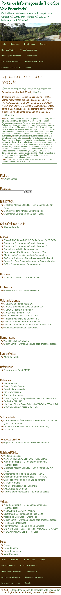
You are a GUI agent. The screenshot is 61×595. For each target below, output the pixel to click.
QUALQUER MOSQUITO (38, 151)
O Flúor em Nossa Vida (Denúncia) (20, 486)
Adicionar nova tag (30, 123)
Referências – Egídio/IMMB (17, 370)
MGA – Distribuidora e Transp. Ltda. (21, 316)
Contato (28, 67)
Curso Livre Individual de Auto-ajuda (21, 249)
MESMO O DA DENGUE (17, 144)
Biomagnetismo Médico (34, 61)
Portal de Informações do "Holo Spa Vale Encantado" (34, 590)
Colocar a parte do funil (11, 125)
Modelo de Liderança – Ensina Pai (20, 517)
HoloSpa (37, 92)
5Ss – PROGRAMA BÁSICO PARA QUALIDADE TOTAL (31, 240)
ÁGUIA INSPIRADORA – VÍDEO (19, 511)
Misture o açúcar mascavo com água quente (20, 146)
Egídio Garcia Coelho (14, 386)
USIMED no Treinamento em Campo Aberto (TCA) (28, 325)
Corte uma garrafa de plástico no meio (38, 125)
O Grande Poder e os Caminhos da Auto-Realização (29, 258)
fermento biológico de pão (40, 138)
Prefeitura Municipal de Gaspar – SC (21, 319)
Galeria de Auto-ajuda (14, 389)
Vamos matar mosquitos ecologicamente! (27, 88)
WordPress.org (11, 554)
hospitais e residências (35, 140)
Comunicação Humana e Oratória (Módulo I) (25, 243)
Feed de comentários (14, 551)
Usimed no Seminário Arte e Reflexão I (22, 322)
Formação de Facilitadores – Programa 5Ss (25, 252)
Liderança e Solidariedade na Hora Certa (23, 514)
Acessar (8, 545)
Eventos (43, 44)
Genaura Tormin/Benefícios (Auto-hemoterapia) (26, 426)
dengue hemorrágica (30, 127)
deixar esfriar (15, 127)
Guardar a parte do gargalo (13, 140)
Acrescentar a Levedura (12, 123)
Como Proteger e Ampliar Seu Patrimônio (23, 211)
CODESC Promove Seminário (18, 310)
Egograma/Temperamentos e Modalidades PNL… (27, 443)
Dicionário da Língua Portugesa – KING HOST (26, 477)
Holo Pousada (29, 44)
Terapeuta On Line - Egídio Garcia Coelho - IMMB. (23, 153)
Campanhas (17, 159)
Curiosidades (28, 159)
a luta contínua (42, 121)
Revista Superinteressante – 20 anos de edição (26, 492)
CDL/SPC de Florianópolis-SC (18, 304)
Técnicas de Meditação (15, 523)
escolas (25, 138)
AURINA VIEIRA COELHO (16, 341)
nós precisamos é (35, 149)
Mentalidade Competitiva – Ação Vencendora (25, 255)
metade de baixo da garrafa (40, 144)
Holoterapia (14, 44)
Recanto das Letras (13, 395)
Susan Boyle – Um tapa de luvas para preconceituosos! (30, 344)
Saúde (12, 161)
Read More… (8, 115)
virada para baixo (24, 157)
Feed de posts (11, 548)
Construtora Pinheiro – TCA (17, 313)
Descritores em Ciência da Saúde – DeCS (24, 214)
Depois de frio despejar (27, 129)
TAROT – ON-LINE (13, 401)
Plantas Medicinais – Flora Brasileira (21, 290)
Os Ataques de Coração (15, 489)
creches (5, 127)
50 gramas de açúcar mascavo (22, 121)
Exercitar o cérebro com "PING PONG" (22, 277)
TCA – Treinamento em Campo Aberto (22, 264)
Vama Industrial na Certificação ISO (21, 328)
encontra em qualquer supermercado (27, 136)
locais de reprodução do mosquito (26, 142)
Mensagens (40, 159)
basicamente (44, 123)
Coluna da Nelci (11, 227)
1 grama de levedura (39, 119)
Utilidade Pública (23, 161)
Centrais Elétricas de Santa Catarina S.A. (23, 307)
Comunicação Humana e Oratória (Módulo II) (25, 246)
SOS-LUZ (8, 429)
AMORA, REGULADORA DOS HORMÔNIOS (25, 459)
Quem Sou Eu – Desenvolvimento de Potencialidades (29, 261)
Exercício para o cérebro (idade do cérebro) (25, 480)
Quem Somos (31, 56)
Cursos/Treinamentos (28, 50)
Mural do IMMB (11, 357)
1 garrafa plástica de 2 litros (18, 119)
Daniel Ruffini (10, 383)
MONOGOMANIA (12, 392)
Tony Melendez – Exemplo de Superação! (24, 526)
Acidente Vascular (12, 456)
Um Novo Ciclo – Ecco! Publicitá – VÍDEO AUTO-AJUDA (31, 404)
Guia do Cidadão (12, 483)
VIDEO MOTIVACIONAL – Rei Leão (21, 407)
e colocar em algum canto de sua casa (33, 131)
